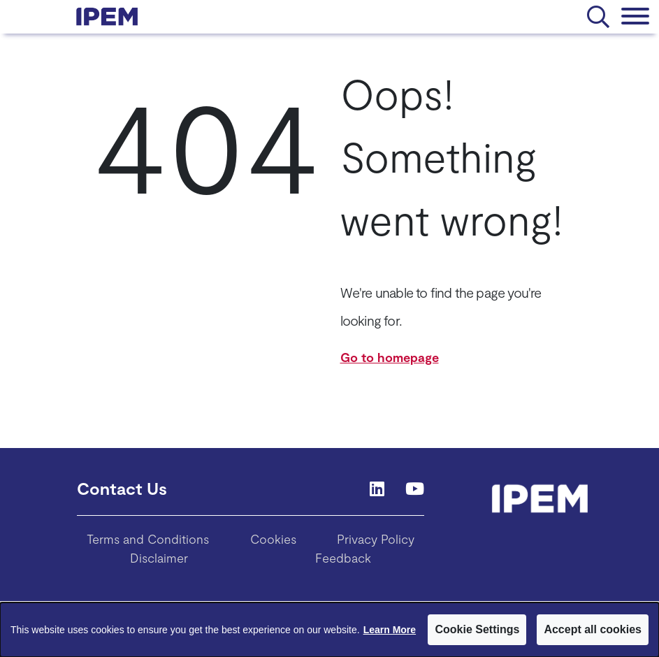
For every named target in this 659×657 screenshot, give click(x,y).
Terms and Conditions (148, 539)
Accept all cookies (593, 629)
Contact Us (122, 488)
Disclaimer (159, 557)
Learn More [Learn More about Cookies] (389, 629)
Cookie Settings (477, 629)
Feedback (343, 557)
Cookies (273, 539)
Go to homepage (389, 357)
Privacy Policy (375, 539)
